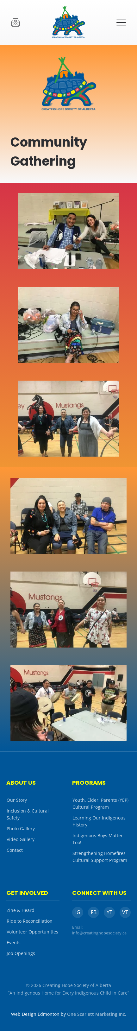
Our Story (17, 800)
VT (125, 912)
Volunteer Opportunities (32, 932)
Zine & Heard (20, 910)
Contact (15, 850)
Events (14, 942)
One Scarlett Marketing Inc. (96, 1014)
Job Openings (21, 953)
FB (94, 912)
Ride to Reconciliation (30, 921)
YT (109, 912)
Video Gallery (20, 839)
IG (77, 912)
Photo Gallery (21, 828)
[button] (121, 22)
